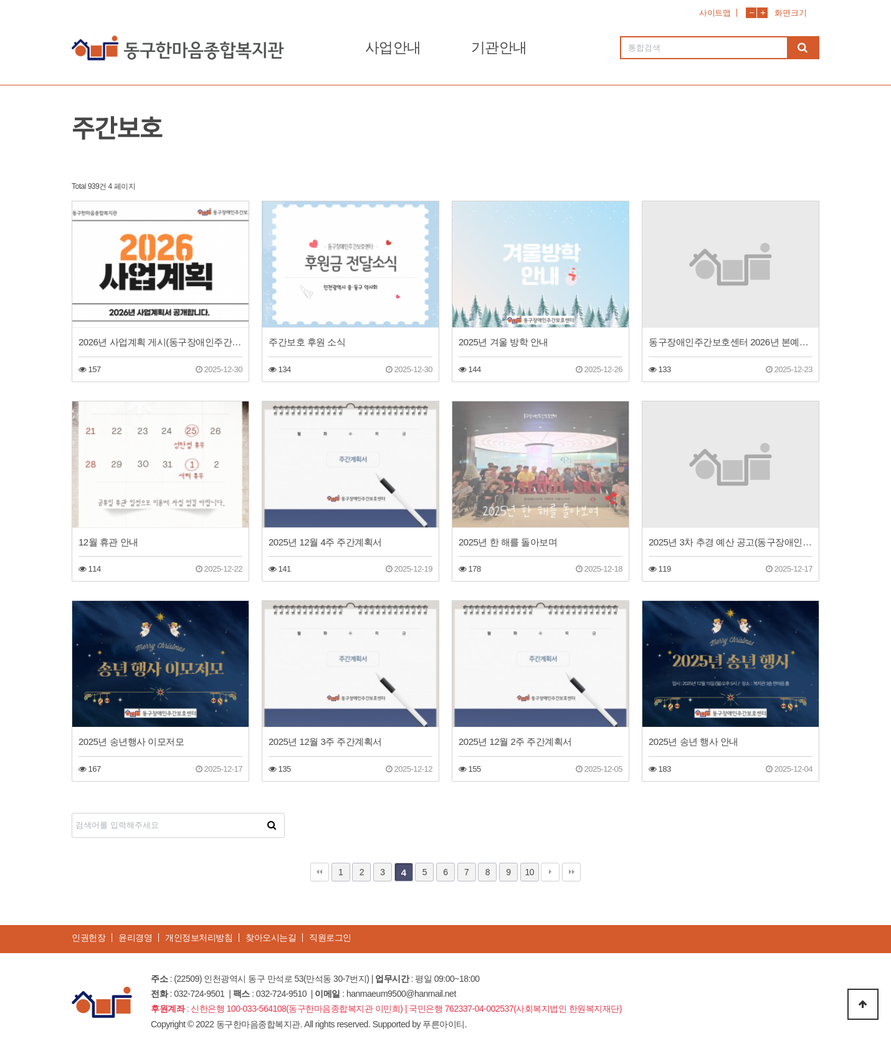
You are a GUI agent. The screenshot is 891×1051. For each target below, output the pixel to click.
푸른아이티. (444, 1024)
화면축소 (751, 12)
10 (529, 872)
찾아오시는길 (270, 937)
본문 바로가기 (0, 0)
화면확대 (762, 12)
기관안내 (499, 47)
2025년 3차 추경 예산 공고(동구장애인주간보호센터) (730, 542)
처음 (319, 872)
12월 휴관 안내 (108, 542)
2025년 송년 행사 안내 (693, 741)
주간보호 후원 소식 (307, 342)
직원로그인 (330, 937)
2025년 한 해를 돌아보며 (508, 542)
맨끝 (571, 872)
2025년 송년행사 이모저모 (131, 741)
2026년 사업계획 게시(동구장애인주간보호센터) (160, 342)
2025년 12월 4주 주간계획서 (325, 542)
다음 (550, 872)
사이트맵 (714, 13)
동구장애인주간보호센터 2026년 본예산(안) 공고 (730, 342)
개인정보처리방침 (198, 937)
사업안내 (393, 47)
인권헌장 (88, 937)
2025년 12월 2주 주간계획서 (515, 741)
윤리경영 (135, 937)
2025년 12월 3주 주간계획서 (325, 741)
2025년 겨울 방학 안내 (503, 342)
